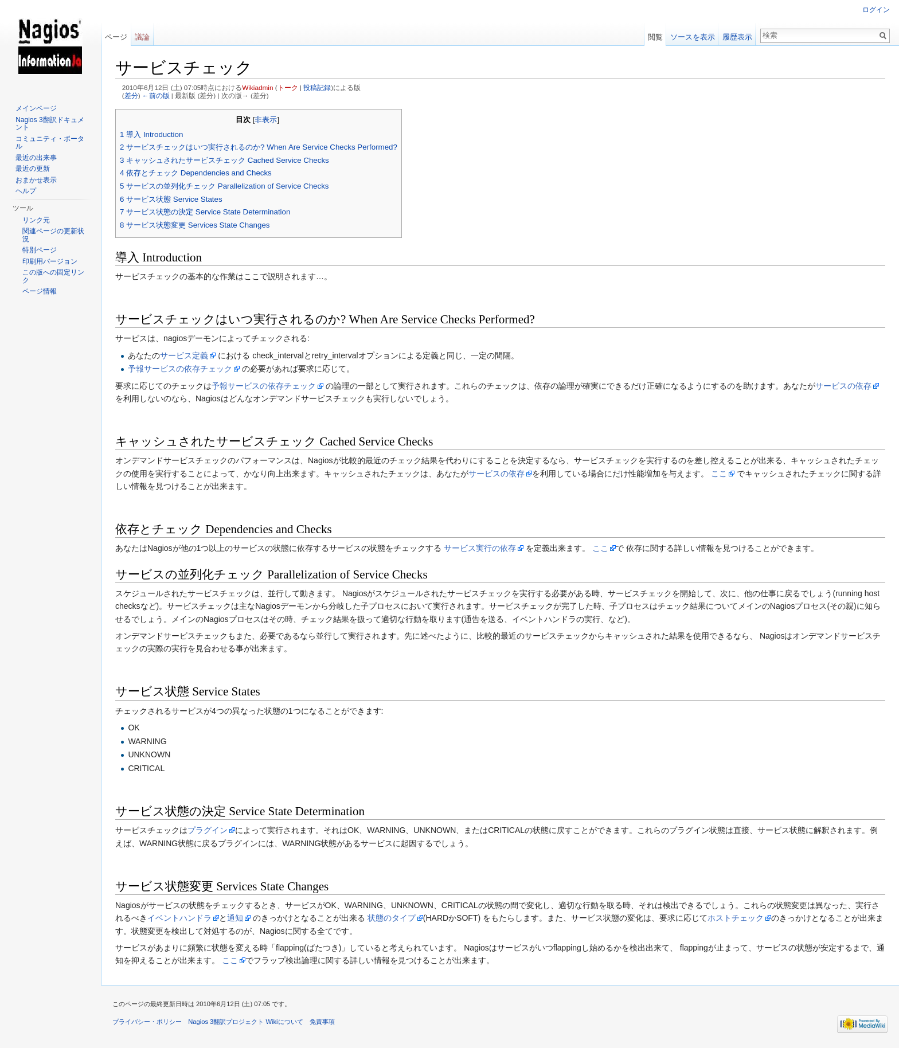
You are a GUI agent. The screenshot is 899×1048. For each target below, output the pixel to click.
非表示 (266, 120)
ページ (116, 37)
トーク (287, 87)
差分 (131, 95)
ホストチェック (736, 917)
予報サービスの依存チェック (180, 368)
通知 (235, 917)
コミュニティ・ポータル (49, 143)
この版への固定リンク (53, 276)
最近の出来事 (36, 158)
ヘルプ (25, 191)
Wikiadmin (257, 87)
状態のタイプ (392, 917)
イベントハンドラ (179, 917)
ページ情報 (39, 291)
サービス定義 (184, 355)
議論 (142, 37)
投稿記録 (317, 87)
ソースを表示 (692, 37)
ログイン (876, 10)
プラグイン (207, 830)
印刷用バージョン (49, 261)
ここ (719, 473)
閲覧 (655, 37)
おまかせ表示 (36, 180)
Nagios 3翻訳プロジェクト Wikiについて (245, 1021)
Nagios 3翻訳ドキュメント (49, 124)
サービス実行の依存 (480, 548)
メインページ (36, 108)
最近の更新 (32, 169)
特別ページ (39, 250)
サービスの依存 (843, 385)
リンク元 (36, 220)
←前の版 (156, 95)
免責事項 (322, 1021)
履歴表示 (737, 37)
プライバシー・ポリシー (147, 1021)
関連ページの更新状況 (53, 235)
